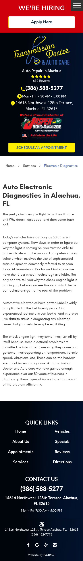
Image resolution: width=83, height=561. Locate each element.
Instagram (54, 544)
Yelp (46, 544)
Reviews (62, 451)
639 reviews (41, 80)
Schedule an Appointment (41, 147)
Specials (62, 441)
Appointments (20, 451)
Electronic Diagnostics (60, 166)
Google (37, 544)
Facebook (28, 544)
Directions (62, 462)
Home (10, 166)
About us (20, 441)
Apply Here (41, 22)
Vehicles (62, 431)
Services (29, 166)
